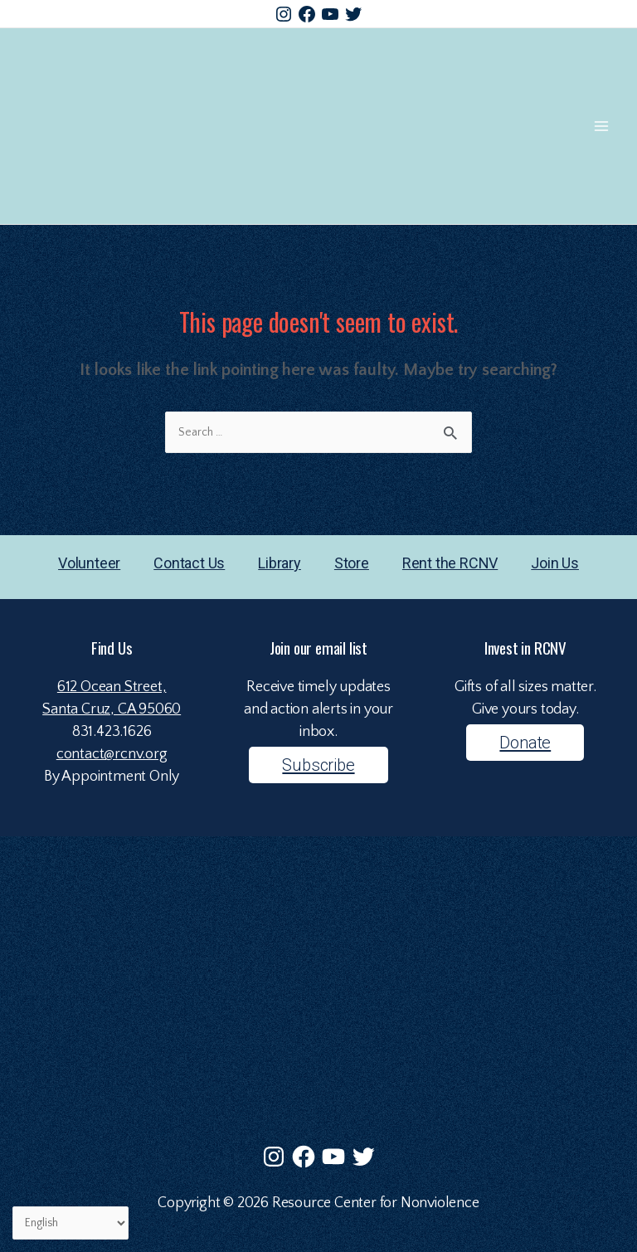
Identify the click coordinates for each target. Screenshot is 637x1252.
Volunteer (89, 563)
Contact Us (189, 563)
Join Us (555, 563)
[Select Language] (70, 1223)
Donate (525, 743)
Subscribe (318, 765)
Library (279, 563)
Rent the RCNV (450, 563)
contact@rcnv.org (112, 754)
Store (351, 563)
